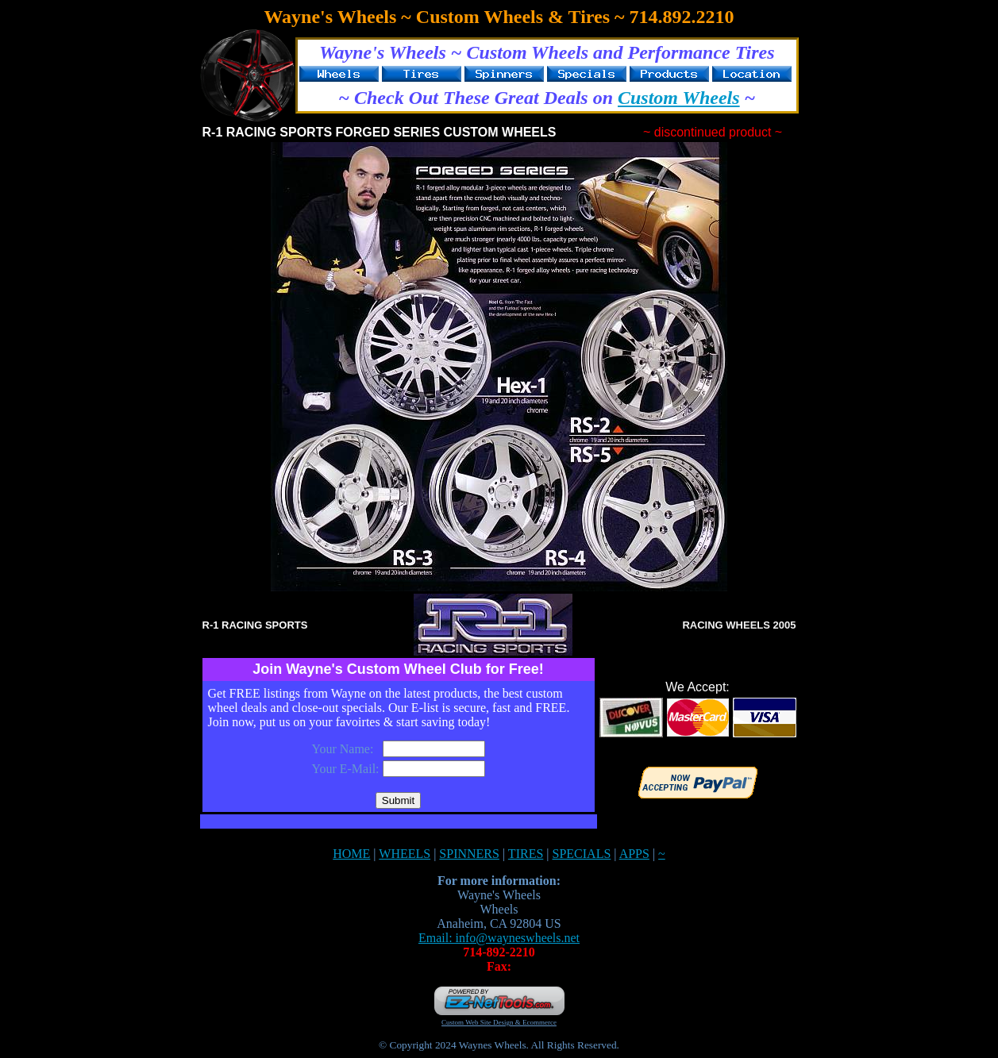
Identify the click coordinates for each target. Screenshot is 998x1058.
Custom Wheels (679, 97)
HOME (351, 853)
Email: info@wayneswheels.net (499, 938)
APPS (634, 853)
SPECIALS (582, 853)
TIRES (525, 853)
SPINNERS (469, 853)
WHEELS (404, 853)
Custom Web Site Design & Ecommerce (499, 1022)
